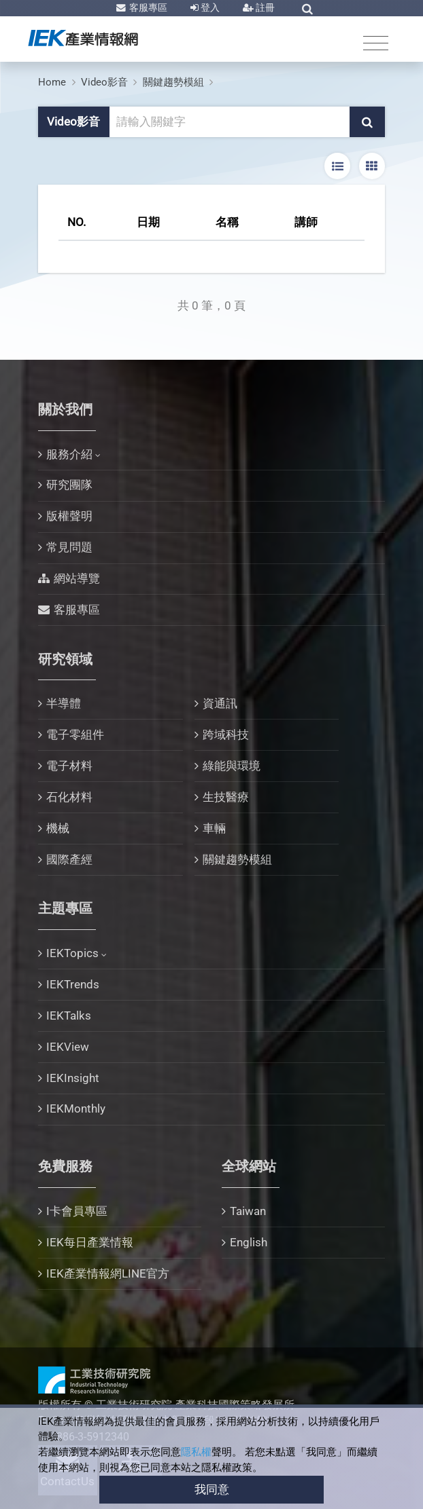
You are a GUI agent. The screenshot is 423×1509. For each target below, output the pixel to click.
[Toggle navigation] (375, 42)
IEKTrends (72, 984)
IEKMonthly (75, 1108)
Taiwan (248, 1211)
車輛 (214, 828)
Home (52, 82)
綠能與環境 (231, 765)
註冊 (264, 7)
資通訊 (220, 703)
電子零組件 (75, 734)
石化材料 (69, 797)
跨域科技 (226, 734)
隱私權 (196, 1452)
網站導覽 (77, 578)
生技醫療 (226, 797)
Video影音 (104, 82)
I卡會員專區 (76, 1211)
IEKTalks (68, 1015)
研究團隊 (69, 484)
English (248, 1242)
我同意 (211, 1489)
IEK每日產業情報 (89, 1242)
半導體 (63, 703)
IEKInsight (72, 1078)
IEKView (67, 1047)
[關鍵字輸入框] (230, 122)
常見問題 (69, 547)
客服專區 (147, 7)
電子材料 (69, 765)
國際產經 (69, 859)
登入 (209, 7)
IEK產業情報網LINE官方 (107, 1273)
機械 (57, 828)
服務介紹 (69, 454)
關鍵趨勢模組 (173, 82)
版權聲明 (69, 516)
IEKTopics (72, 953)
